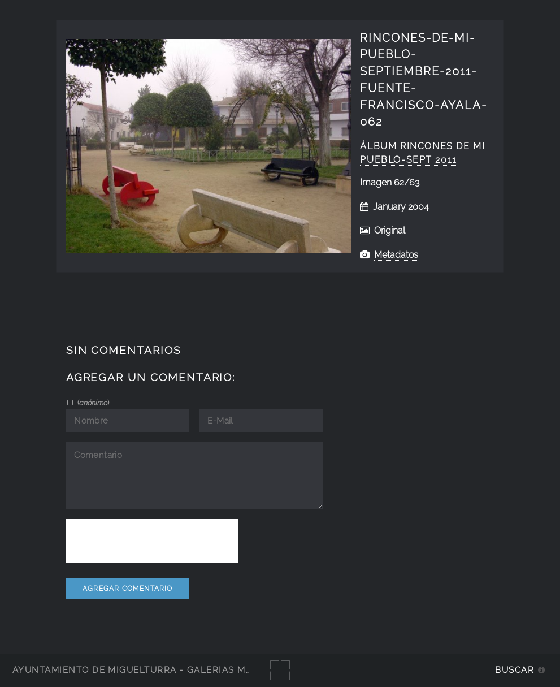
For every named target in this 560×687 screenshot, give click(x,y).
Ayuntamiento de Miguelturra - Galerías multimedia (154, 670)
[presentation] (152, 541)
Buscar (514, 670)
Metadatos (396, 254)
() (92, 402)
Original (389, 230)
